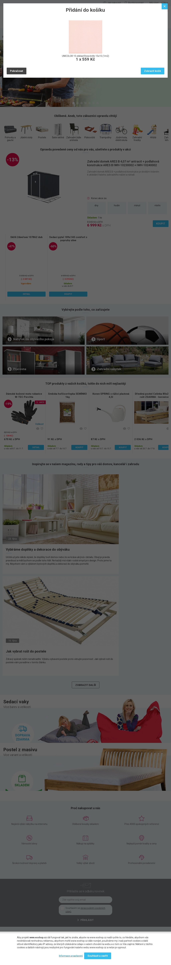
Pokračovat (16, 70)
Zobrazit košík (152, 70)
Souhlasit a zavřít (98, 955)
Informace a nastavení (71, 955)
